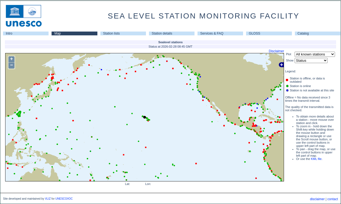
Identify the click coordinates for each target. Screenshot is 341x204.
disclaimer (317, 199)
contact (332, 199)
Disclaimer (276, 51)
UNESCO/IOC (64, 198)
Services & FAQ (211, 33)
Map (57, 33)
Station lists (111, 33)
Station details (162, 33)
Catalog (303, 33)
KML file (316, 158)
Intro (9, 33)
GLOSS (254, 33)
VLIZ (48, 198)
